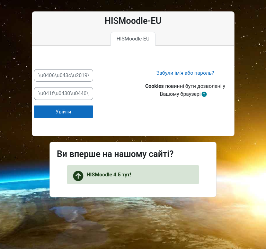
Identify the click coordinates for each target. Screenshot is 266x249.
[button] (204, 94)
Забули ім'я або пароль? (185, 73)
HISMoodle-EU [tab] (132, 39)
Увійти (63, 112)
